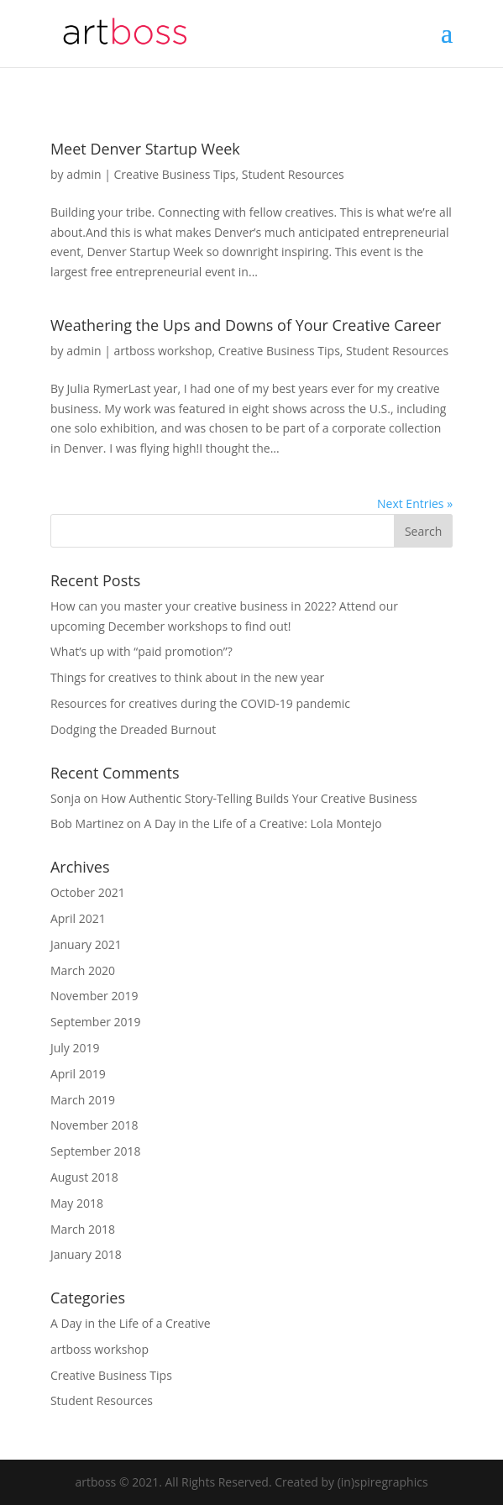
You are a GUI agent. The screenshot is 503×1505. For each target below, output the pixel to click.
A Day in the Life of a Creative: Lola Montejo (262, 823)
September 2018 (95, 1151)
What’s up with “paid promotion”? (141, 651)
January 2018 (86, 1254)
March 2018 (82, 1229)
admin (83, 174)
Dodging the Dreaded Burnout (133, 729)
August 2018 (84, 1177)
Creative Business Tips (175, 174)
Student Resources (293, 174)
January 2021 (86, 944)
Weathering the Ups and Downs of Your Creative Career (246, 325)
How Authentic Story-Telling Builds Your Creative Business (259, 798)
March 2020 (82, 970)
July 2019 (75, 1048)
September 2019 (95, 1022)
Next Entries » (415, 503)
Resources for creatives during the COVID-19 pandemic (200, 703)
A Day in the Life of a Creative (130, 1323)
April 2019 (78, 1074)
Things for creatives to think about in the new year (187, 677)
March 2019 (82, 1100)
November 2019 (94, 996)
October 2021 (87, 892)
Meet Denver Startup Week (145, 149)
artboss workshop (163, 351)
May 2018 (76, 1203)
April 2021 (78, 918)
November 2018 (94, 1125)
